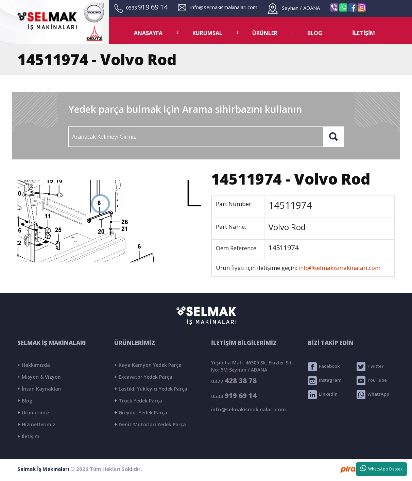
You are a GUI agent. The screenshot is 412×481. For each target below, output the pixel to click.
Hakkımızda (33, 365)
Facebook (324, 366)
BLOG (314, 33)
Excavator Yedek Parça (143, 377)
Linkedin (323, 394)
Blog (24, 400)
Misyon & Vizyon (39, 377)
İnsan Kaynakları (39, 388)
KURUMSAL (207, 33)
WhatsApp (373, 394)
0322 (234, 380)
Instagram (324, 380)
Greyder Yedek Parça (140, 412)
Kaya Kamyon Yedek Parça (148, 365)
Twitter (370, 366)
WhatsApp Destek (381, 468)
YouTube (372, 380)
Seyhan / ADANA (294, 7)
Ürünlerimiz (33, 412)
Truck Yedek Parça (138, 400)
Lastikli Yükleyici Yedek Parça (150, 388)
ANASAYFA (148, 33)
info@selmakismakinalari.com (217, 7)
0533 (234, 395)
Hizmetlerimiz (36, 424)
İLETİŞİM (363, 33)
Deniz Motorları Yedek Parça (150, 424)
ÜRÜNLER (264, 33)
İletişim (28, 436)
